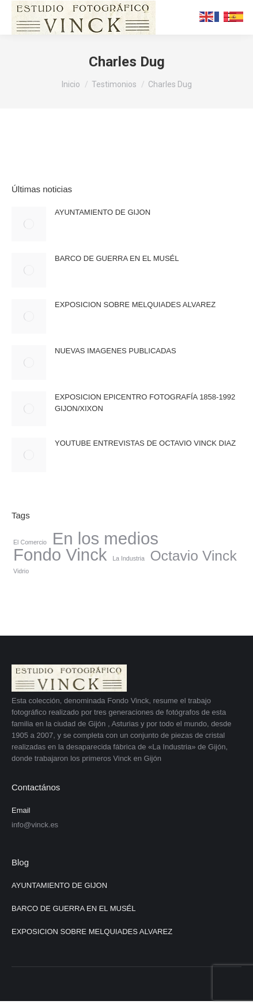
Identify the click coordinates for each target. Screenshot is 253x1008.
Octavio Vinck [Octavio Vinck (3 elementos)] (193, 556)
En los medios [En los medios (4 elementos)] (105, 538)
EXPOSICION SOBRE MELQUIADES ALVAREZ (135, 304)
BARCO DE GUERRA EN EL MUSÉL (117, 258)
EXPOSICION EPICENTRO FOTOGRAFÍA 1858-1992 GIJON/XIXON (145, 403)
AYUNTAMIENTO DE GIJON (102, 212)
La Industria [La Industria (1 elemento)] (128, 558)
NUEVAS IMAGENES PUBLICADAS (115, 350)
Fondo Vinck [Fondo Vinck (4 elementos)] (60, 555)
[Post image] (29, 224)
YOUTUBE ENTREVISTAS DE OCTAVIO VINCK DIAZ (145, 443)
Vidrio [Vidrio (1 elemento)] (21, 571)
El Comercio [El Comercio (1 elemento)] (30, 542)
